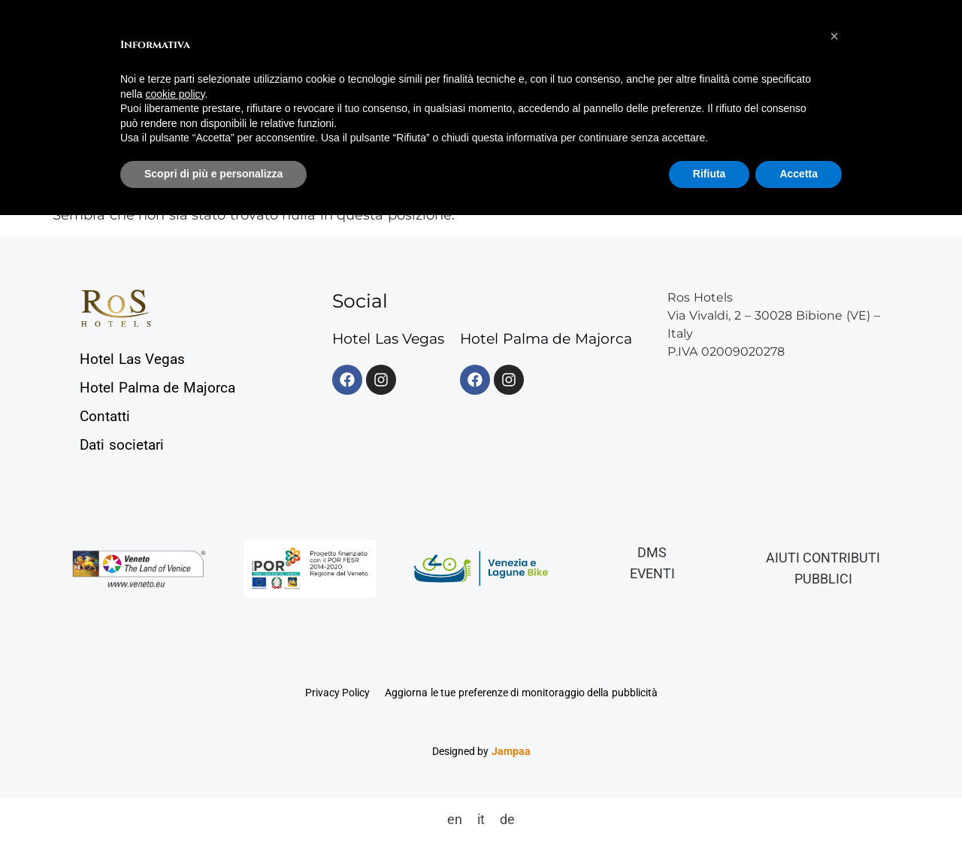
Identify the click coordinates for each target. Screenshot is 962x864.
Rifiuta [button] (709, 174)
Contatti (105, 416)
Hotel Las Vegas (132, 359)
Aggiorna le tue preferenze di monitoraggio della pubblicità (521, 693)
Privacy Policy (338, 693)
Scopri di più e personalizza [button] (213, 174)
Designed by (481, 751)
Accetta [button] (798, 174)
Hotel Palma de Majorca (157, 387)
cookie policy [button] (174, 94)
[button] (834, 36)
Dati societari (122, 444)
